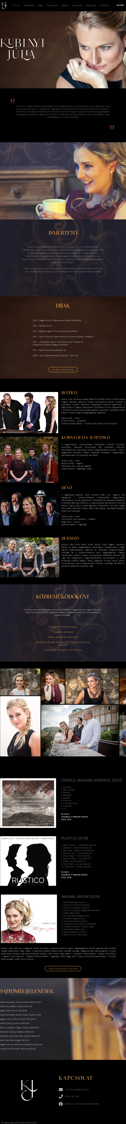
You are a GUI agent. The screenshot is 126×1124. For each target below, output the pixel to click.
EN (122, 5)
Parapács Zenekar (63, 631)
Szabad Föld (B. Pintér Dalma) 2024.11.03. (18, 1049)
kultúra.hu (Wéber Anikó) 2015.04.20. (16, 1006)
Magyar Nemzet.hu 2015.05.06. (13, 1010)
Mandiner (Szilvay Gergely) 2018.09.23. (17, 1032)
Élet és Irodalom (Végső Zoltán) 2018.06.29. (19, 1027)
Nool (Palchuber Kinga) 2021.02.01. (15, 1040)
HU (118, 5)
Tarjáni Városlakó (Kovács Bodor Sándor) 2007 (21, 1002)
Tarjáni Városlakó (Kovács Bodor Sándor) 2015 (20, 1015)
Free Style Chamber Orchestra (63, 649)
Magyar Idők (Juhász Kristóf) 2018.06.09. (18, 1019)
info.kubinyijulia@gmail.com (77, 1089)
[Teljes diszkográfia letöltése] (63, 968)
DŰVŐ (66, 488)
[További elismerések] (63, 369)
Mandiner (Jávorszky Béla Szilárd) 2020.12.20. (20, 1036)
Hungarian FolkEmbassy (62, 626)
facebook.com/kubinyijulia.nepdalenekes (82, 1104)
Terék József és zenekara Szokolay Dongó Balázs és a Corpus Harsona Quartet (63, 640)
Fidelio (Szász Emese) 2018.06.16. (15, 1023)
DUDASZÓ (70, 539)
